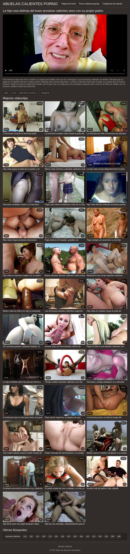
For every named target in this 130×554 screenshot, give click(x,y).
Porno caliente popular (89, 4)
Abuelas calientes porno (30, 4)
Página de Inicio (68, 4)
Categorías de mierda (112, 4)
